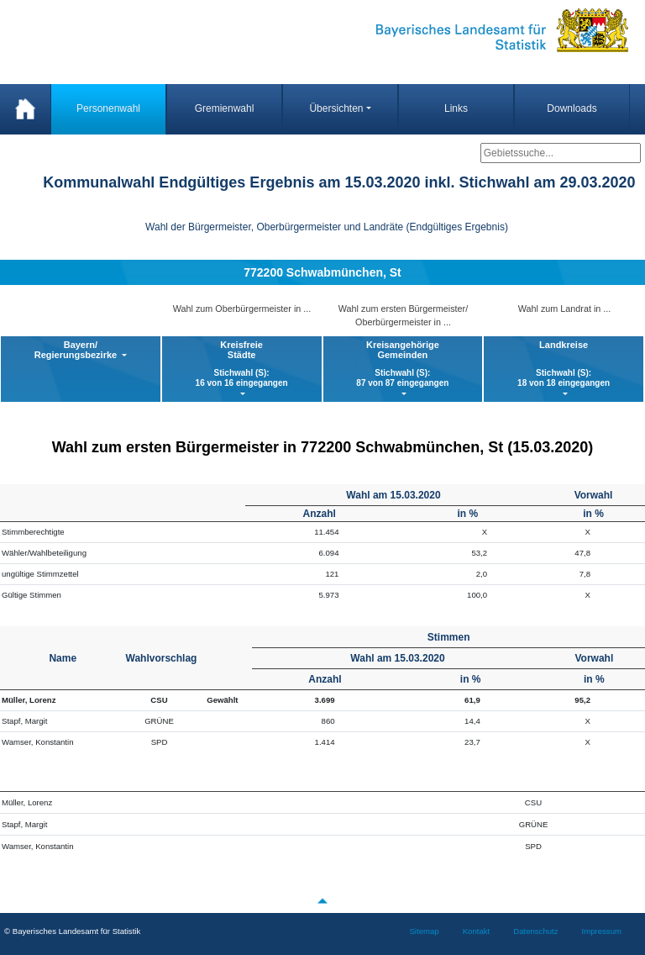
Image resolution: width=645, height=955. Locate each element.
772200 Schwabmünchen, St (322, 272)
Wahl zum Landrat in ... (564, 308)
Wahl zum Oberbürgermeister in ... (242, 308)
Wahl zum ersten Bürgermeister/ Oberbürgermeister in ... (403, 315)
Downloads (571, 108)
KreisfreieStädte (241, 364)
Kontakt (476, 931)
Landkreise (563, 364)
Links (456, 108)
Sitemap (423, 931)
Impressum (601, 931)
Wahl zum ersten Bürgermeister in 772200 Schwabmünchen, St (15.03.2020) (323, 447)
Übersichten (336, 108)
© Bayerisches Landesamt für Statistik (72, 931)
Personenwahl (108, 108)
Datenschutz (535, 931)
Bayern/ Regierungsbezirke (76, 350)
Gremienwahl (224, 108)
